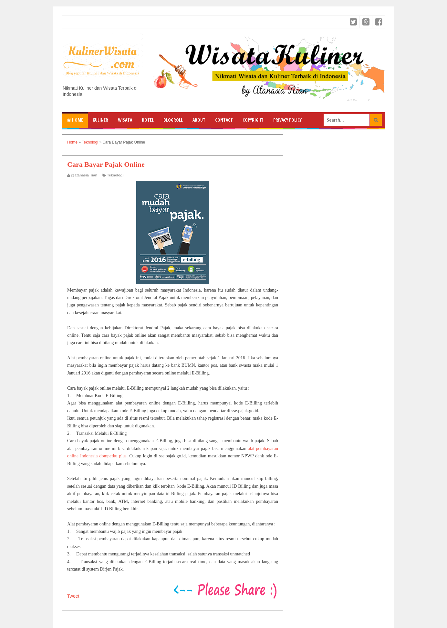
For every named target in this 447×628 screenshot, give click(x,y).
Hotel (148, 120)
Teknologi (115, 175)
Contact (224, 120)
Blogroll (173, 120)
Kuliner (100, 120)
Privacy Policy (287, 120)
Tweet (73, 596)
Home (75, 120)
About (198, 120)
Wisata (125, 120)
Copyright (253, 120)
